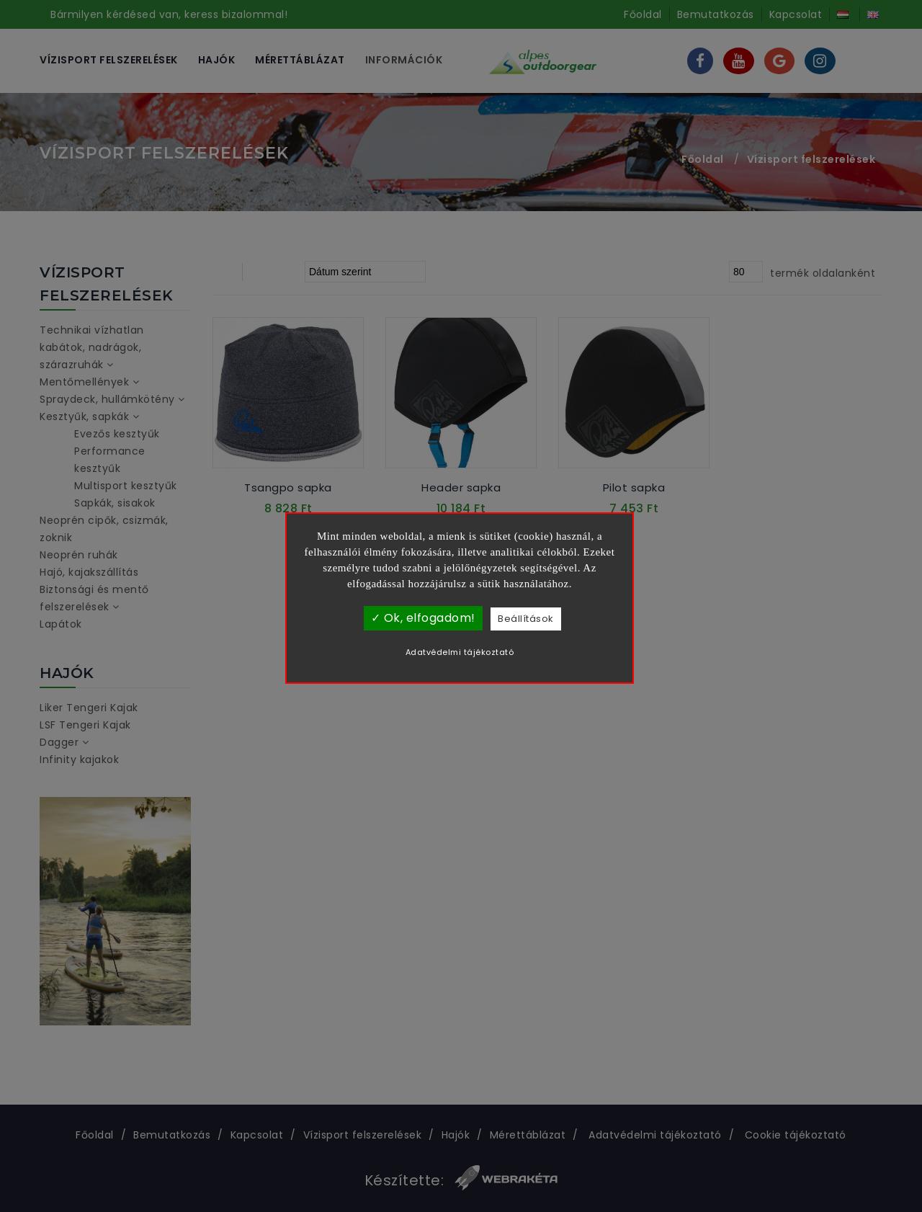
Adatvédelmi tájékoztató (460, 652)
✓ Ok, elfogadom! (423, 618)
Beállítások (526, 618)
